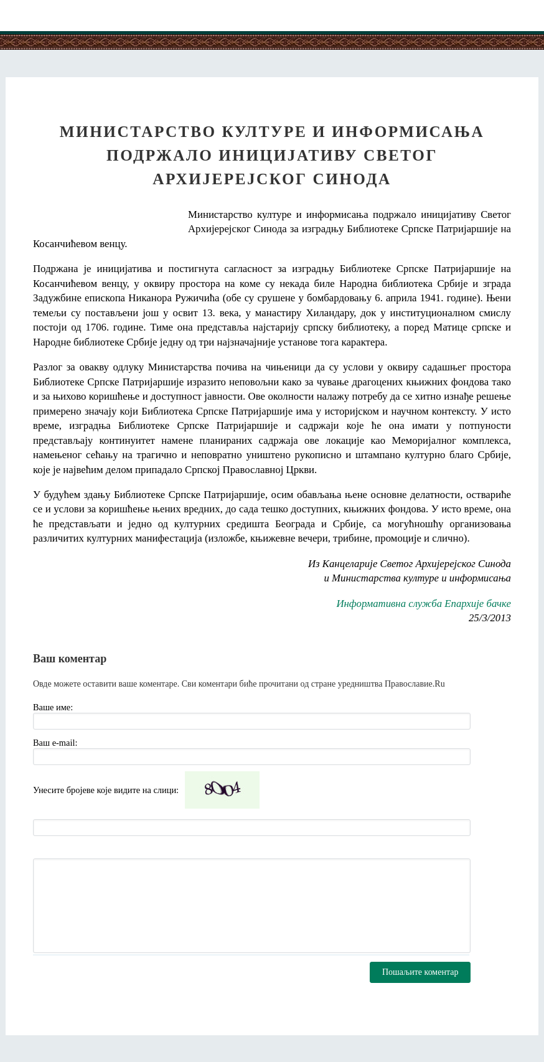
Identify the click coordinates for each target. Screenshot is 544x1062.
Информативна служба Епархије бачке (423, 603)
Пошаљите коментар (420, 972)
